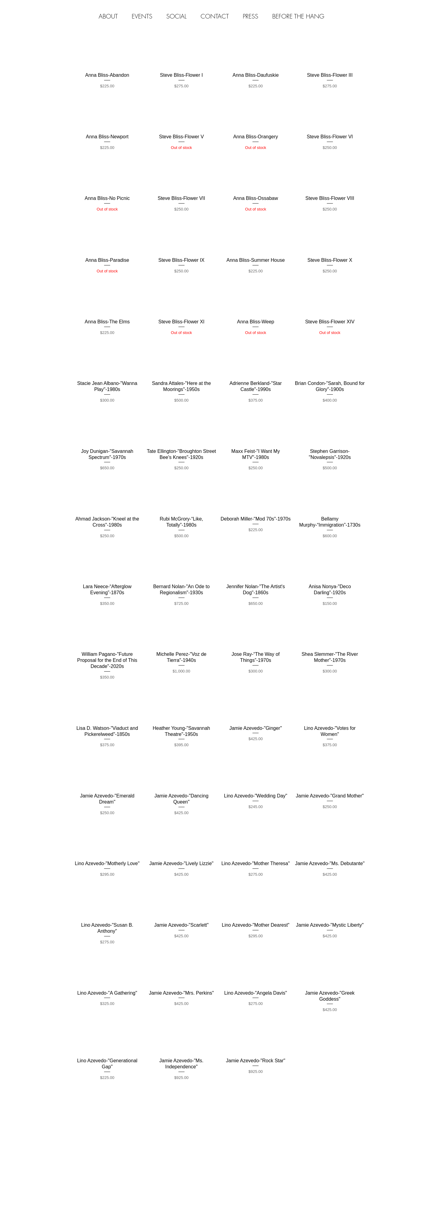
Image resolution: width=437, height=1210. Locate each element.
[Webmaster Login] (339, 1116)
